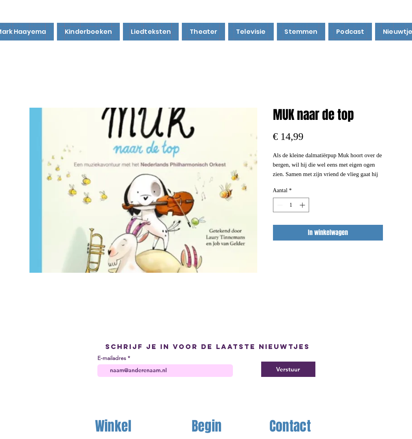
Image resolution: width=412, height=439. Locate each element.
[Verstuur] (288, 369)
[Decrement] (279, 205)
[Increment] (303, 205)
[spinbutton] (291, 205)
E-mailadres (111, 358)
